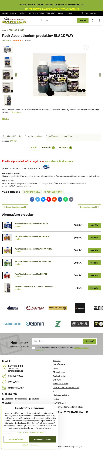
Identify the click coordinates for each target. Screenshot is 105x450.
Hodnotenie (6, 40)
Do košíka (73, 127)
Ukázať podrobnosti (30, 445)
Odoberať (89, 341)
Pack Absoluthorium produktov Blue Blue (31, 224)
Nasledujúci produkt (89, 207)
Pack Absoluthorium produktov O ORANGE (32, 236)
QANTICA (13, 141)
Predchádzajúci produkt (15, 207)
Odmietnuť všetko (16, 439)
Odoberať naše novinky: (19, 346)
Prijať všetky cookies (42, 439)
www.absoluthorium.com (59, 161)
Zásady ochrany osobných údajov (68, 446)
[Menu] (100, 20)
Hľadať (83, 20)
